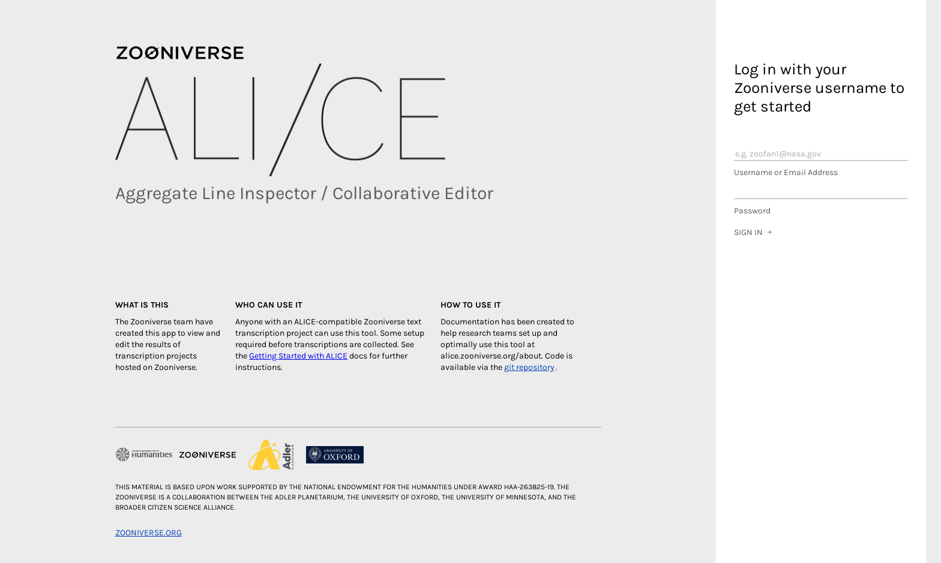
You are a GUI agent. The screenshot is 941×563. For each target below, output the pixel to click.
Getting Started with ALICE (298, 356)
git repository (529, 367)
